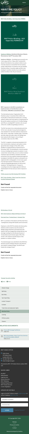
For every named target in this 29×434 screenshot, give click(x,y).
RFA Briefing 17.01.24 (6, 210)
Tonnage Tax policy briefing (8, 278)
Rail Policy (4, 291)
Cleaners (4, 321)
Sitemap (14, 421)
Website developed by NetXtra (14, 431)
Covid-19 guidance (6, 386)
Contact (14, 428)
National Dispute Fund (6, 383)
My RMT (3, 373)
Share (3, 281)
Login (7, 410)
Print (9, 281)
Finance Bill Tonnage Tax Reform (12, 330)
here (2, 170)
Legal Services (4, 377)
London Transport (6, 301)
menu (24, 2)
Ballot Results (4, 375)
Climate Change (5, 288)
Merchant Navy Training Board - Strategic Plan (13, 217)
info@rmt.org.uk (10, 360)
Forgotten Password (19, 410)
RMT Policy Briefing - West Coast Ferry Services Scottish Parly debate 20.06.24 (16, 336)
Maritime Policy (6, 311)
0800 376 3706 (14, 395)
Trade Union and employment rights (10, 308)
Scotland (4, 304)
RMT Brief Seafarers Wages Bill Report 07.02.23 (13, 213)
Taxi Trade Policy (6, 298)
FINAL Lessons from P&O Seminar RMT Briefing (13, 174)
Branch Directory (5, 379)
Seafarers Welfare (6, 54)
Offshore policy (5, 318)
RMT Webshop (5, 381)
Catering (4, 314)
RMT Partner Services (6, 384)
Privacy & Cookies (14, 424)
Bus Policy (4, 294)
